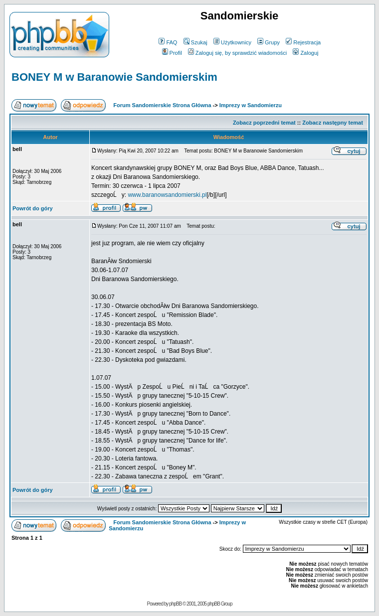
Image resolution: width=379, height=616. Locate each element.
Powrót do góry (32, 208)
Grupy (268, 42)
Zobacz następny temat (332, 123)
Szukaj (195, 42)
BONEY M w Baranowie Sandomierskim (114, 77)
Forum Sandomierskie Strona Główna (162, 105)
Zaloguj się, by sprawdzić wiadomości (237, 53)
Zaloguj (305, 53)
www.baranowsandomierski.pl (167, 194)
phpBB (175, 604)
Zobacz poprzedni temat (264, 123)
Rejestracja (303, 42)
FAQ (168, 42)
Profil (172, 53)
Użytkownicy (232, 42)
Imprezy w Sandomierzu (250, 105)
